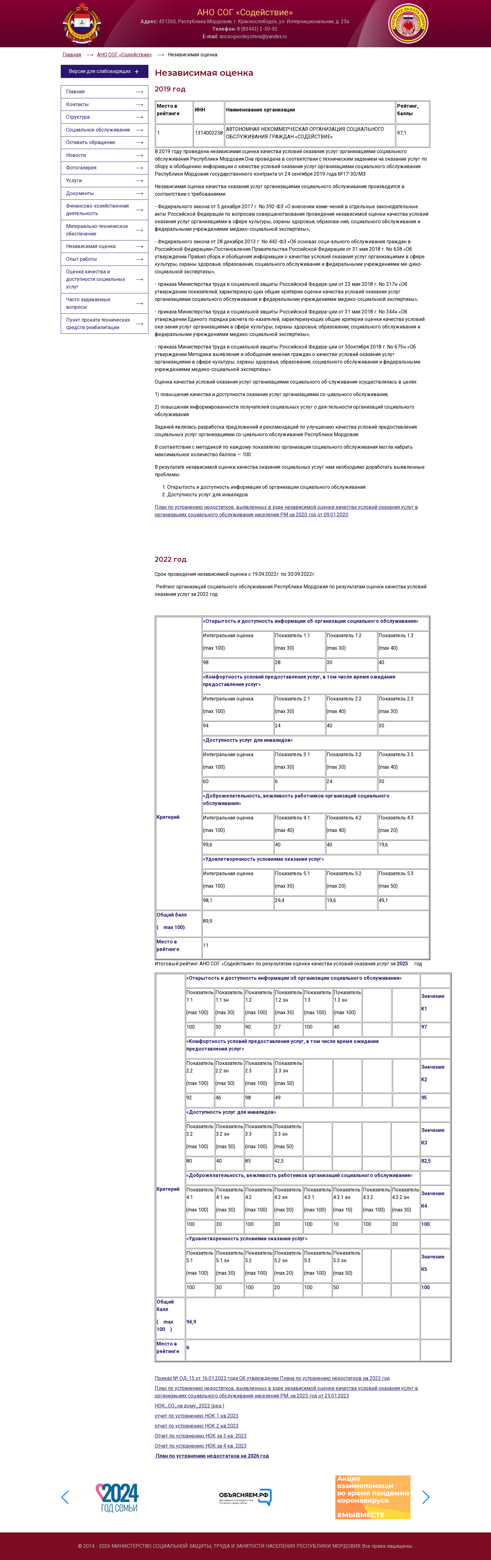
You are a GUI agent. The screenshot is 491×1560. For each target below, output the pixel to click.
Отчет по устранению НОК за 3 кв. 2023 (201, 1436)
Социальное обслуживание (98, 130)
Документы (80, 195)
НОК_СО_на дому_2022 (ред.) (189, 1406)
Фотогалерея (81, 169)
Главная (75, 92)
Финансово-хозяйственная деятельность (97, 211)
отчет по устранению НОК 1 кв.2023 (197, 1416)
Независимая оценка (91, 248)
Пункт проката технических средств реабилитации (98, 326)
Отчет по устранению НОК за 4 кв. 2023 (201, 1446)
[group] (118, 1497)
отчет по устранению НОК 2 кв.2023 (197, 1426)
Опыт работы (81, 261)
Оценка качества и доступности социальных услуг (95, 281)
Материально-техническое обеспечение (97, 231)
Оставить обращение (90, 143)
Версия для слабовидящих (105, 71)
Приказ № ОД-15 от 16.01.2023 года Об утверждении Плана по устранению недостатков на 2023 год (272, 1378)
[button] (426, 1497)
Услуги (74, 182)
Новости (76, 156)
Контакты (77, 105)
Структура (78, 118)
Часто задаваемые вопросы (88, 305)
